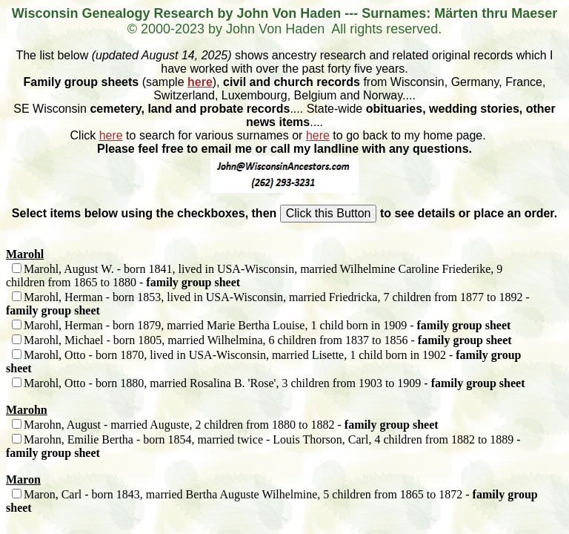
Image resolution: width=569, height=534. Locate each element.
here (200, 82)
